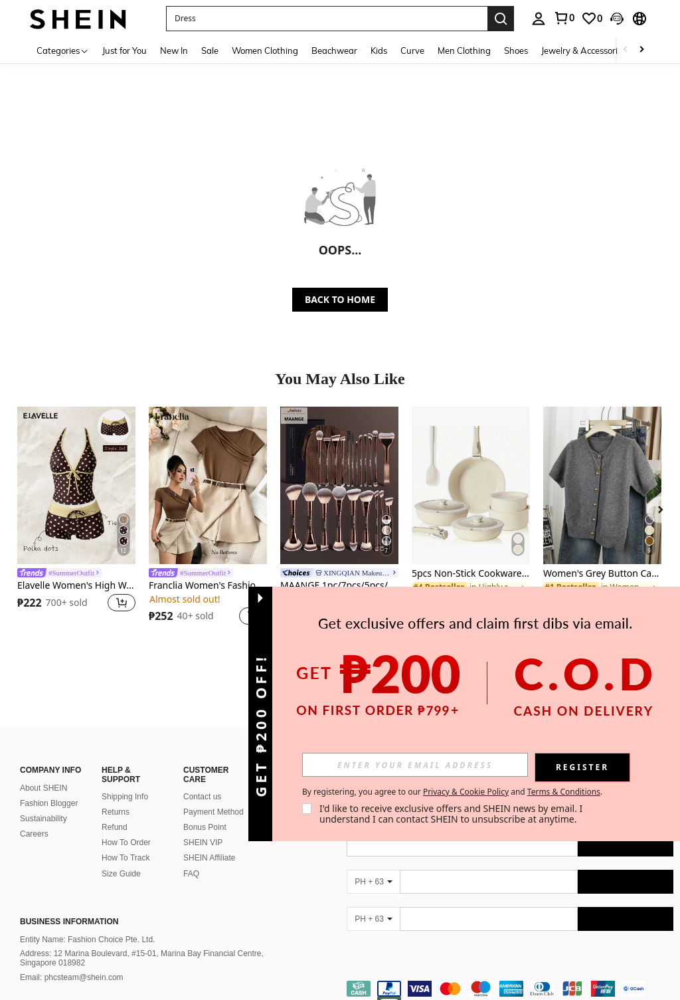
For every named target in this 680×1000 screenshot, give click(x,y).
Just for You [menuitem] (124, 50)
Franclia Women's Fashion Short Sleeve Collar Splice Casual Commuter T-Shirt (208, 585)
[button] (326, 18)
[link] (563, 18)
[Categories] (63, 50)
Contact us (202, 796)
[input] (415, 765)
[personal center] (539, 19)
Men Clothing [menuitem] (464, 50)
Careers (34, 834)
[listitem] (76, 518)
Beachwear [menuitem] (334, 50)
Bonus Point (204, 827)
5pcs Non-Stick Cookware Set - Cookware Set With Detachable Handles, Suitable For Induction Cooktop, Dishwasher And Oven (471, 573)
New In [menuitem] (174, 50)
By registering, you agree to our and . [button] (452, 792)
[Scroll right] (641, 50)
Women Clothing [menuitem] (265, 50)
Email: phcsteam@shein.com (72, 977)
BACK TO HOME (340, 299)
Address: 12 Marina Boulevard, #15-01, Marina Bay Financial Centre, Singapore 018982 (142, 958)
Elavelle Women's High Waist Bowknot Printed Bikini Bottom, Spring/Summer (76, 585)
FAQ (191, 873)
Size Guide (121, 873)
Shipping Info (125, 796)
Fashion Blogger (49, 803)
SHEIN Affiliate (209, 857)
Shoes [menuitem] (516, 50)
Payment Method (213, 812)
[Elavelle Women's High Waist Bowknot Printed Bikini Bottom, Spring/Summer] (76, 485)
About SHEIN (43, 788)
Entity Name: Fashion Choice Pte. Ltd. (87, 939)
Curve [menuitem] (412, 50)
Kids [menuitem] (379, 50)
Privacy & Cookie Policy (466, 791)
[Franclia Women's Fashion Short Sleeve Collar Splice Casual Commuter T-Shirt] (208, 485)
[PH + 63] (373, 882)
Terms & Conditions (563, 791)
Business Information (69, 921)
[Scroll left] (625, 50)
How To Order (126, 842)
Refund (115, 827)
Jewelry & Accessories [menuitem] (583, 50)
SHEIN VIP (202, 842)
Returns (115, 812)
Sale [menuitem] (209, 50)
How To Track (125, 857)
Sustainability (43, 818)
